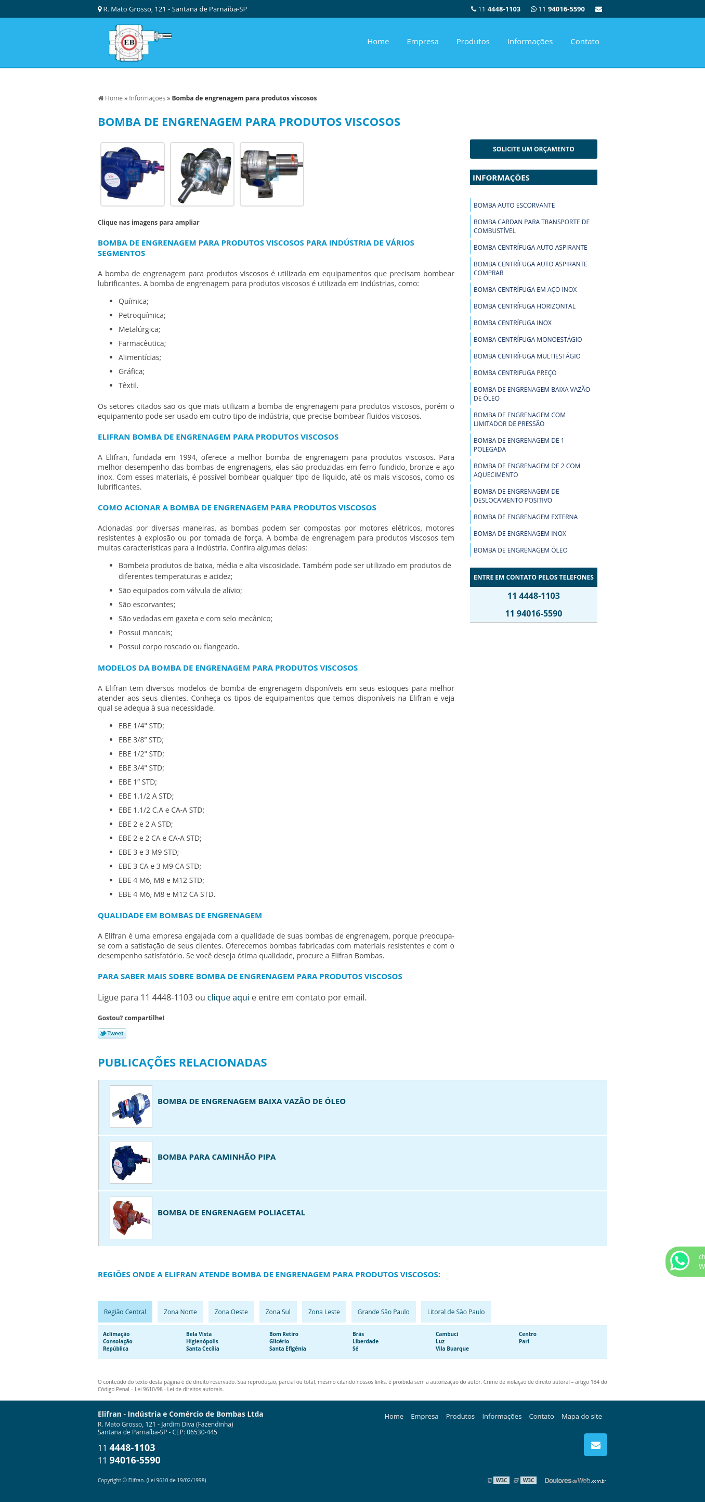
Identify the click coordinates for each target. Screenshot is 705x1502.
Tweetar (112, 1033)
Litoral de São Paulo (456, 1311)
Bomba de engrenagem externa (526, 516)
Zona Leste (324, 1311)
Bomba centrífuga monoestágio (528, 339)
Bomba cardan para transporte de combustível (532, 226)
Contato (584, 41)
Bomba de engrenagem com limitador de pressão (520, 419)
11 (558, 9)
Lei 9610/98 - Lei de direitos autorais (179, 1389)
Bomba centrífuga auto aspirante (531, 247)
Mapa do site (582, 1416)
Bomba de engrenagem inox (520, 533)
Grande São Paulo (384, 1311)
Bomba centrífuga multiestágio (527, 356)
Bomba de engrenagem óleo (521, 550)
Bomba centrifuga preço (515, 372)
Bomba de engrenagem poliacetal (231, 1212)
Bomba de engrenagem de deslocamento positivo (516, 496)
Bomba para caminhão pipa (217, 1156)
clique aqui (228, 997)
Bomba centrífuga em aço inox (525, 289)
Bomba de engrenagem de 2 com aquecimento (527, 470)
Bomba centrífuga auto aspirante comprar (531, 268)
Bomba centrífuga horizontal (525, 306)
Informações (530, 41)
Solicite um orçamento (534, 149)
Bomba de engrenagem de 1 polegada (519, 445)
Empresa (422, 41)
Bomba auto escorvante (514, 205)
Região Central (125, 1311)
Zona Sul (278, 1311)
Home (378, 41)
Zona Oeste (231, 1311)
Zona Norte (180, 1311)
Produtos (473, 41)
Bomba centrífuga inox (513, 322)
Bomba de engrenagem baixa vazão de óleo (532, 394)
